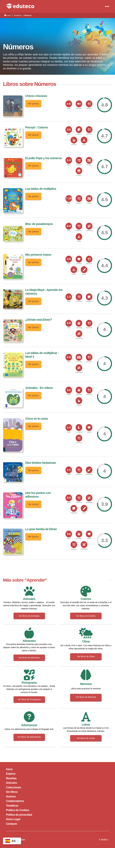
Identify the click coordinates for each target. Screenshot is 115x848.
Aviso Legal (13, 819)
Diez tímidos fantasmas (40, 462)
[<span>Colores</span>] (78, 129)
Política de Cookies (17, 810)
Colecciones (13, 787)
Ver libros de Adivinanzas (29, 737)
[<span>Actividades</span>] (89, 226)
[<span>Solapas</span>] (89, 160)
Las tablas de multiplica (40, 188)
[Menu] (107, 6)
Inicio (9, 769)
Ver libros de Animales (29, 616)
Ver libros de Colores (86, 616)
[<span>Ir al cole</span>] (78, 357)
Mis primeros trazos (38, 254)
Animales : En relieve (39, 387)
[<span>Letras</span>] (84, 140)
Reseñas (11, 778)
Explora (10, 773)
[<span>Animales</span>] (78, 323)
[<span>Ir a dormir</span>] (78, 427)
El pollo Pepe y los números (43, 158)
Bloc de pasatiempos (39, 224)
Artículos (11, 782)
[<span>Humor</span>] (78, 170)
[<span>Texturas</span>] (73, 140)
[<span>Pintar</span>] (84, 269)
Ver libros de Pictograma (29, 699)
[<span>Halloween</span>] (89, 469)
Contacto (11, 823)
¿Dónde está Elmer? (38, 319)
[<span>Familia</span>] (78, 259)
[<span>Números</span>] (89, 103)
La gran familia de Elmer (41, 529)
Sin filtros (12, 791)
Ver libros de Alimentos (29, 657)
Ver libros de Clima (86, 656)
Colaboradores (15, 801)
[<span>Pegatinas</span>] (89, 296)
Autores (11, 796)
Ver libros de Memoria (86, 697)
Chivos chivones (36, 96)
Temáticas (12, 805)
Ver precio (33, 103)
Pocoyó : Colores (36, 127)
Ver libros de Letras (86, 738)
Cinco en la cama (36, 418)
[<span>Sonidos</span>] (78, 103)
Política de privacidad (19, 814)
